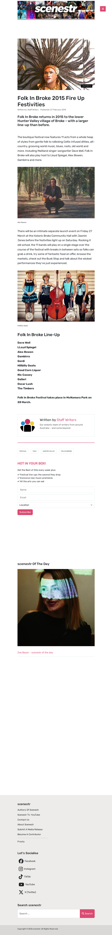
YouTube (26, 884)
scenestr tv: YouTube (28, 814)
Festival (22, 451)
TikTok (24, 876)
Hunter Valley (49, 451)
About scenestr (25, 824)
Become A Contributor (29, 834)
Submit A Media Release (29, 829)
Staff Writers (66, 420)
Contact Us (23, 819)
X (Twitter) (26, 892)
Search (87, 913)
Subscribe (25, 512)
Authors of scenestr (28, 810)
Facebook (26, 861)
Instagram (26, 869)
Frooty (21, 841)
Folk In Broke (66, 451)
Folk (34, 451)
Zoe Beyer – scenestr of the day (35, 652)
